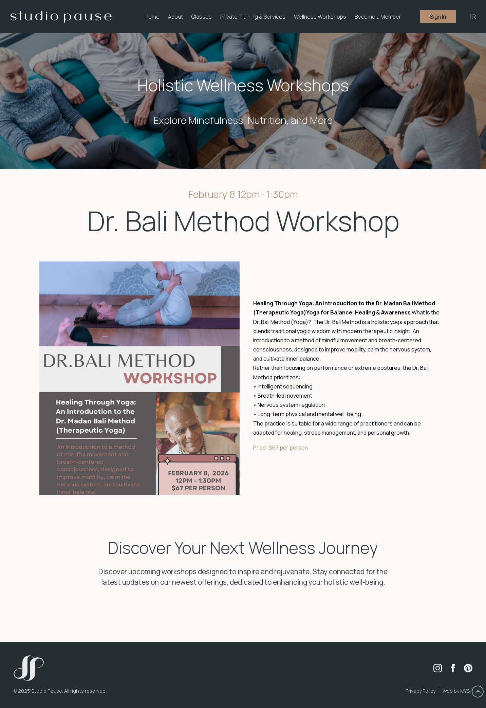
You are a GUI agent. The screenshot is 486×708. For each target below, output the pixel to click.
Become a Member (378, 16)
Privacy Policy (420, 691)
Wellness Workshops (320, 16)
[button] (175, 16)
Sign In (438, 16)
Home (152, 16)
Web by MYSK (457, 691)
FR (473, 16)
